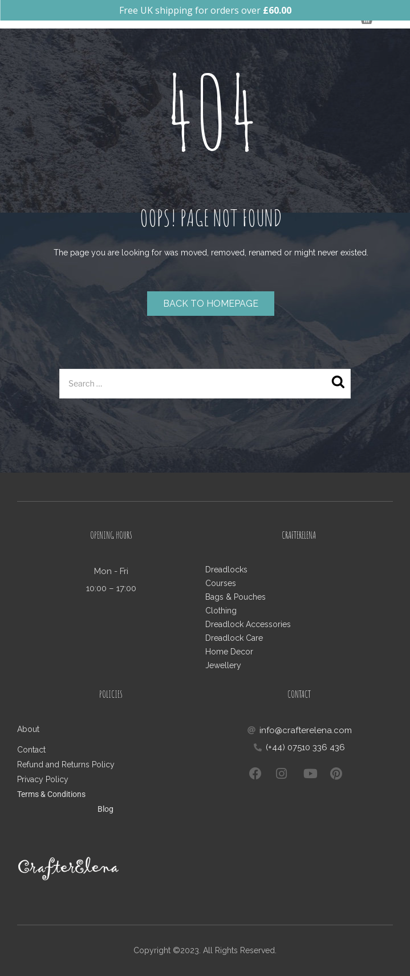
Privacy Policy (42, 779)
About (28, 729)
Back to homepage (210, 303)
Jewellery (223, 665)
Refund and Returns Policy (66, 764)
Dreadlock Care (234, 637)
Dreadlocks (226, 569)
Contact (32, 749)
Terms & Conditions (51, 794)
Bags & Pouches (235, 596)
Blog (105, 809)
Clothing (221, 610)
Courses (220, 583)
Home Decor (229, 651)
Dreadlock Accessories (248, 624)
